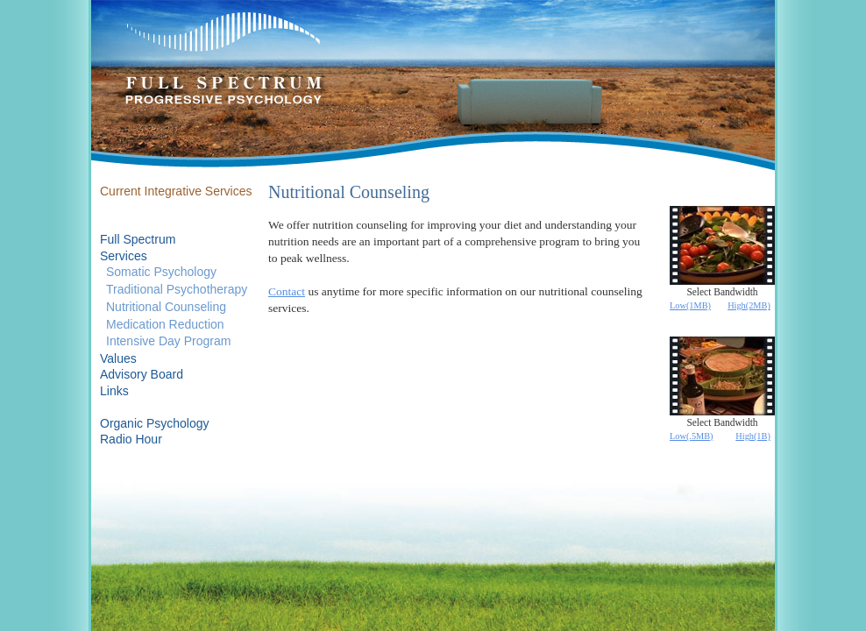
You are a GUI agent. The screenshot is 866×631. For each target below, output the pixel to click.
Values (118, 358)
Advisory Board (141, 374)
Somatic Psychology (161, 272)
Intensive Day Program (168, 341)
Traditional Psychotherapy (176, 289)
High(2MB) (749, 305)
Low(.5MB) (691, 436)
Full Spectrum (137, 239)
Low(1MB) (690, 305)
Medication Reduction (165, 324)
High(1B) (752, 436)
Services (123, 256)
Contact (286, 291)
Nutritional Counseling (166, 307)
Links (114, 391)
